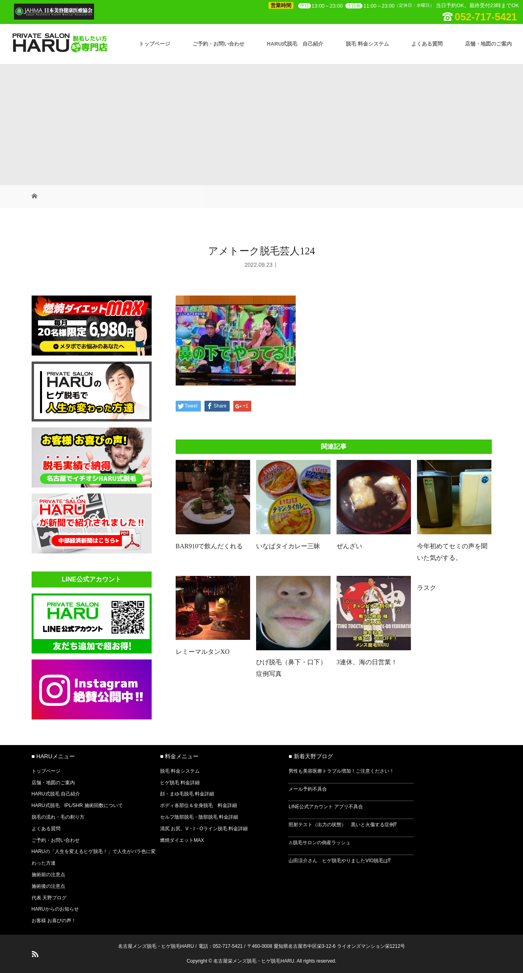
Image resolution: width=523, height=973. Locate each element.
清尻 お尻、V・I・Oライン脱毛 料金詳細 (204, 828)
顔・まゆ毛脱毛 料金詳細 (187, 794)
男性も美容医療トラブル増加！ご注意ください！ (341, 771)
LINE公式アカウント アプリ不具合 (326, 806)
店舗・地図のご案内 (488, 44)
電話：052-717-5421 (220, 946)
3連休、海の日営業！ (367, 662)
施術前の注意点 (48, 874)
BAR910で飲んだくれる (209, 546)
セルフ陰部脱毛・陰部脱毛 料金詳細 (199, 817)
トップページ (154, 44)
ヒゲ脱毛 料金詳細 (180, 782)
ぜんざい (349, 546)
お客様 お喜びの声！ (54, 920)
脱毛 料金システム (367, 44)
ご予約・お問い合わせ (218, 44)
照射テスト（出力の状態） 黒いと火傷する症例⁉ (343, 824)
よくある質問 (427, 44)
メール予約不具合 (308, 789)
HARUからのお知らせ (55, 909)
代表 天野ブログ (49, 898)
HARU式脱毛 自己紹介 (295, 44)
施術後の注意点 (48, 886)
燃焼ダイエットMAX (182, 840)
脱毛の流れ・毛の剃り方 (58, 817)
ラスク (426, 587)
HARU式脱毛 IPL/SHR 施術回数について (77, 805)
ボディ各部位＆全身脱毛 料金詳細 (198, 805)
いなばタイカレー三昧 (288, 546)
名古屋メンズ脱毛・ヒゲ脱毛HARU (156, 946)
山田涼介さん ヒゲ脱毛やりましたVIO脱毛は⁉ (340, 860)
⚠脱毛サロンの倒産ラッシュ (320, 842)
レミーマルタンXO (203, 651)
